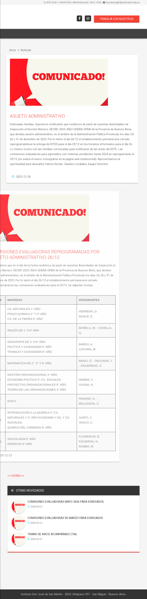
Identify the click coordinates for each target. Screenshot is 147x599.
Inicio (12, 50)
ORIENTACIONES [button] (58, 33)
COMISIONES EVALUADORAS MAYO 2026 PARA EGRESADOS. (66, 502)
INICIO (13, 33)
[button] (115, 33)
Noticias (26, 50)
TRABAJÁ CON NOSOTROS (117, 18)
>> (22, 475)
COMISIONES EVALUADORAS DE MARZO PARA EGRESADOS (65, 518)
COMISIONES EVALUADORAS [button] (90, 33)
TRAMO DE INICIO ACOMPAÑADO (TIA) (52, 534)
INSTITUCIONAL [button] (32, 33)
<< (9, 475)
